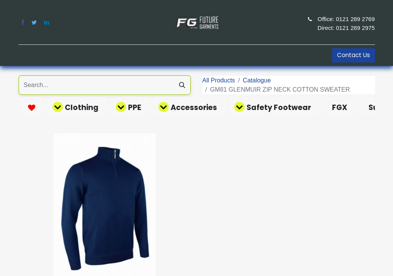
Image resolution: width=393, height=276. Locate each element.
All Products (218, 80)
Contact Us (353, 55)
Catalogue (257, 80)
